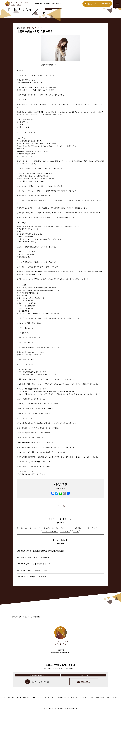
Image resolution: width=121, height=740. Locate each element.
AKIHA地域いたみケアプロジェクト (66, 726)
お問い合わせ (100, 726)
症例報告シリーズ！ (81, 556)
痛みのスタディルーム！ (35, 56)
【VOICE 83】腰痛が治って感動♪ (32, 599)
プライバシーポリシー (112, 726)
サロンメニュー (96, 556)
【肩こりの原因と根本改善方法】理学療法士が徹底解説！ (40, 579)
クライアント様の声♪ (44, 556)
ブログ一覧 (60, 534)
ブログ (76, 560)
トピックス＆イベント (49, 560)
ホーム (8, 645)
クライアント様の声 (43, 726)
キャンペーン (65, 560)
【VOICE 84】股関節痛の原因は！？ (33, 592)
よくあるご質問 (83, 726)
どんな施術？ (12, 726)
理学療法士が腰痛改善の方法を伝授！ (34, 586)
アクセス (92, 726)
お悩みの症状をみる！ (26, 556)
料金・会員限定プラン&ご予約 (26, 726)
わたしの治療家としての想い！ (31, 605)
